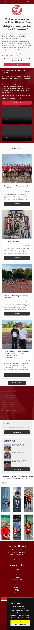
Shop (17, 593)
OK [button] (20, 621)
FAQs (17, 590)
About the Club (17, 64)
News (17, 582)
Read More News (17, 383)
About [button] (17, 572)
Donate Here (17, 103)
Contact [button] (17, 595)
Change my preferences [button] (20, 624)
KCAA (11, 56)
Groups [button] (17, 577)
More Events (17, 432)
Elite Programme (17, 580)
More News (17, 469)
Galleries (17, 587)
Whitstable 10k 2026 (18, 452)
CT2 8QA (18, 560)
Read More (17, 204)
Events (17, 585)
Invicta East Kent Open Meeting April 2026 (19, 461)
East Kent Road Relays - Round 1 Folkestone (19, 445)
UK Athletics (5, 56)
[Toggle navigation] (28, 2)
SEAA (18, 56)
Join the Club (17, 60)
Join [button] (16, 574)
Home (17, 569)
